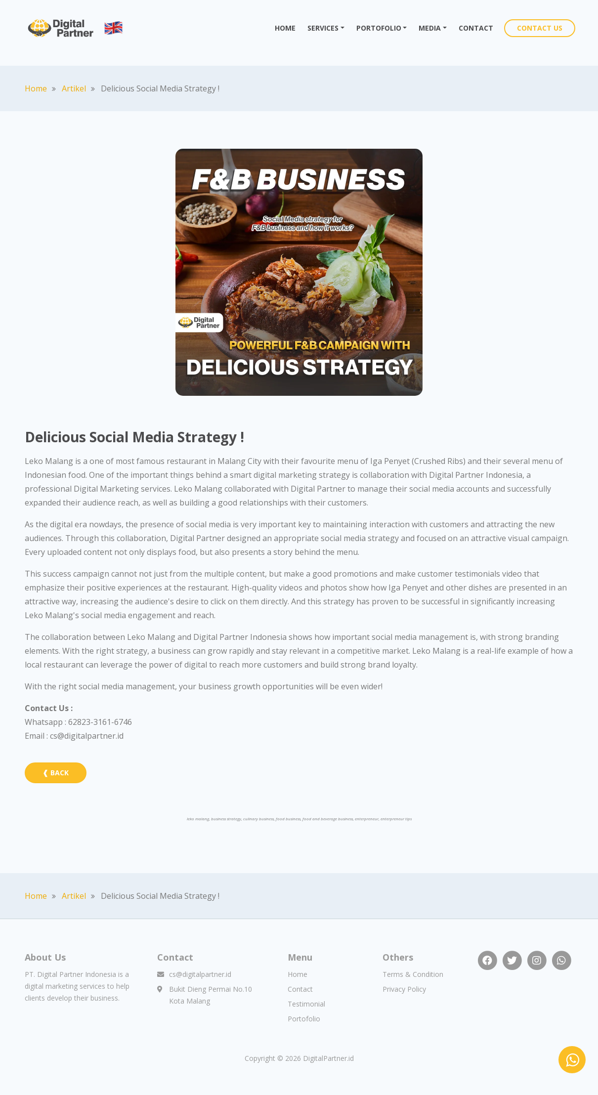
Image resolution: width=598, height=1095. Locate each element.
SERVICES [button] (323, 28)
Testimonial (306, 1004)
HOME (288, 28)
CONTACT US (539, 28)
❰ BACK (56, 772)
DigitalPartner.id (328, 1058)
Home (36, 88)
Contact (300, 989)
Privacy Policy (404, 989)
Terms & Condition (413, 974)
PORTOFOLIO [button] (378, 28)
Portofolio (304, 1018)
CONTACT (476, 28)
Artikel (74, 88)
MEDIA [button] (430, 28)
